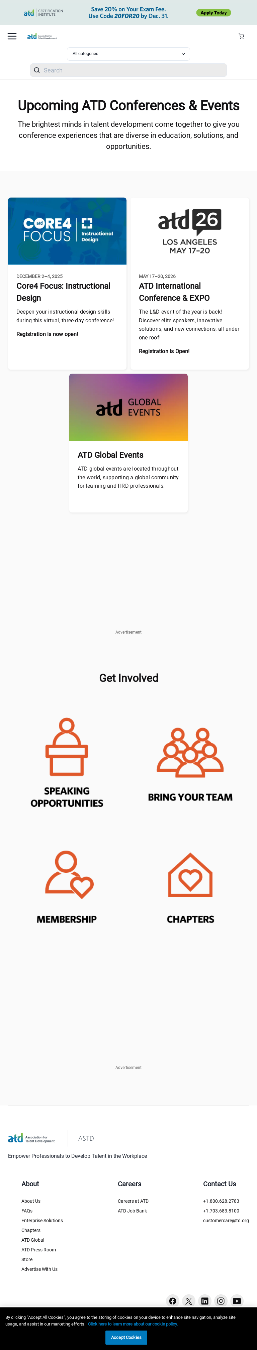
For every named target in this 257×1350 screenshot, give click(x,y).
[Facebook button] (172, 1301)
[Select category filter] (128, 54)
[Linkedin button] (204, 1301)
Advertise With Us (39, 1269)
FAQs (26, 1210)
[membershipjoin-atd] (66, 882)
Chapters (30, 1230)
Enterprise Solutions (42, 1220)
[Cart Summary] (244, 36)
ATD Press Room (38, 1249)
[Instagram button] (221, 1301)
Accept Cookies (126, 1337)
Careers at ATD (133, 1201)
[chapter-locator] (190, 882)
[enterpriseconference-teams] (190, 760)
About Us (30, 1201)
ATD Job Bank (132, 1210)
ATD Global (32, 1240)
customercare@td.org (226, 1220)
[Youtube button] (237, 1301)
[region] (128, 1328)
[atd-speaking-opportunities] (66, 760)
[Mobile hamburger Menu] (12, 36)
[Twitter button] (188, 1301)
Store (26, 1259)
